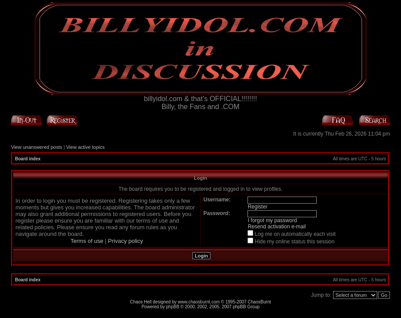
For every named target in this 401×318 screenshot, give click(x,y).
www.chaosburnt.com (199, 301)
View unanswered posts (36, 147)
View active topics (85, 147)
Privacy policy (125, 241)
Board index (28, 158)
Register (258, 207)
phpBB (172, 306)
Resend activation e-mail (277, 226)
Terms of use (87, 241)
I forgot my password (272, 220)
